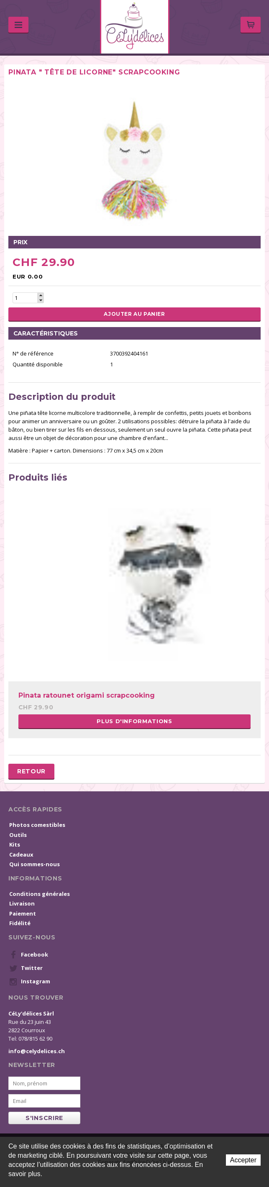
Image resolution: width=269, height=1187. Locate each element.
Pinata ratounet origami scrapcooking (86, 695)
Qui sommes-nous (34, 864)
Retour (31, 771)
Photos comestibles (37, 825)
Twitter (26, 968)
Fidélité (20, 923)
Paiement (22, 913)
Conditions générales (39, 894)
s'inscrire (44, 1118)
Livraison (22, 903)
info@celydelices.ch (36, 1051)
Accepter (243, 1160)
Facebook (28, 955)
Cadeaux (21, 854)
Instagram (29, 981)
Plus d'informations (134, 721)
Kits (14, 844)
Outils (18, 835)
